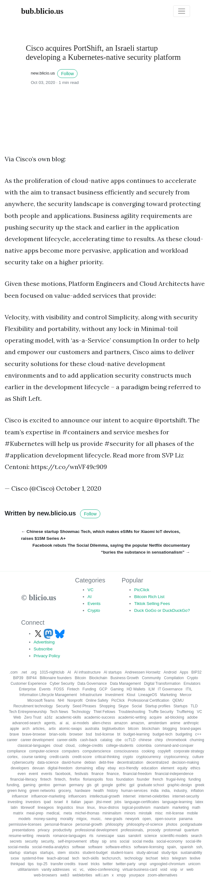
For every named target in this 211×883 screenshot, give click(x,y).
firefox (75, 779)
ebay (112, 768)
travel (83, 864)
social (124, 841)
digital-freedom (60, 768)
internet (129, 796)
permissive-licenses (25, 824)
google (107, 785)
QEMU (177, 700)
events (46, 774)
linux (80, 807)
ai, (68, 723)
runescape (105, 836)
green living (16, 790)
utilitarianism (28, 869)
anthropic (191, 723)
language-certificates (141, 802)
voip (173, 869)
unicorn (194, 864)
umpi (142, 864)
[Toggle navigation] (181, 11)
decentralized (157, 762)
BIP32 (196, 672)
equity (182, 768)
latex (199, 802)
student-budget (95, 852)
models (24, 819)
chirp (159, 740)
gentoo (44, 785)
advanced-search (26, 723)
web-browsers (45, 875)
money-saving (45, 819)
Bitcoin (80, 678)
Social (137, 706)
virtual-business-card (140, 869)
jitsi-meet (103, 802)
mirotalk (145, 813)
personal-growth (88, 824)
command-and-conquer (174, 745)
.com (13, 672)
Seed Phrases (84, 706)
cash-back (88, 740)
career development (37, 740)
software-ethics (118, 847)
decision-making (185, 762)
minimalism (112, 813)
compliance (16, 751)
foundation (125, 779)
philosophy (114, 824)
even (22, 774)
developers (20, 768)
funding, (13, 785)
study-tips (169, 852)
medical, (53, 813)
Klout (131, 695)
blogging (170, 728)
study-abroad (147, 852)
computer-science (44, 751)
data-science (47, 762)
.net (24, 672)
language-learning (177, 802)
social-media (18, 847)
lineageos (45, 807)
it (67, 802)
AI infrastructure (87, 672)
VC (90, 589)
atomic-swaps (70, 728)
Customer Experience (29, 683)
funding (194, 779)
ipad (47, 802)
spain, (172, 847)
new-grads (113, 819)
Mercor (185, 695)
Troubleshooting (131, 712)
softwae (78, 847)
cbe (119, 740)
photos (171, 824)
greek (199, 785)
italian (76, 802)
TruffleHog (184, 712)
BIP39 (18, 678)
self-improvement (72, 841)
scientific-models (174, 836)
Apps (184, 672)
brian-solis (57, 734)
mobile (192, 813)
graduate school (151, 785)
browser (76, 734)
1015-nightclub (52, 672)
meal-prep (34, 813)
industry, (181, 790)
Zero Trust (32, 717)
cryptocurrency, (176, 757)
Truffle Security (160, 712)
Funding (89, 689)
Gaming (116, 689)
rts (91, 836)
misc (159, 813)
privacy (44, 830)
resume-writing (21, 836)
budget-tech (162, 734)
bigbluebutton (113, 728)
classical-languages (34, 745)
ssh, (199, 847)
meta (67, 813)
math (196, 807)
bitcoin (133, 728)
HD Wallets (136, 689)
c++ (198, 734)
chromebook (176, 740)
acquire (155, 717)
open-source (165, 819)
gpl (131, 785)
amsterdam (157, 723)
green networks (42, 790)
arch (25, 728)
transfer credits (63, 864)
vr (181, 869)
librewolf (27, 807)
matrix (18, 813)
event (33, 774)
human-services (134, 790)
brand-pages (190, 728)
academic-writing (132, 717)
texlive (195, 858)
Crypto (94, 610)
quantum (191, 830)
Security (62, 706)
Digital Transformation (162, 683)
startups (30, 852)
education (150, 768)
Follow (67, 73)
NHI (61, 700)
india (154, 790)
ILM (151, 689)
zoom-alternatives (162, 875)
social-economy (169, 841)
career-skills (67, 740)
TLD (194, 706)
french (158, 779)
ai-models (81, 723)
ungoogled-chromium (167, 864)
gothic (121, 785)
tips (31, 864)
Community (151, 678)
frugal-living (175, 779)
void (163, 869)
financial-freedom (137, 774)
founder (143, 779)
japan (88, 802)
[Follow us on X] (39, 633)
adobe (192, 717)
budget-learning (136, 734)
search (196, 836)
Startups (180, 706)
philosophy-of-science (145, 824)
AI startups (113, 672)
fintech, (60, 779)
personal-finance (59, 824)
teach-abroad (58, 858)
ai (60, 723)
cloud (58, 745)
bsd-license (104, 734)
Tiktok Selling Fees (152, 603)
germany (76, 785)
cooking (148, 751)
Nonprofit (75, 700)
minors (130, 813)
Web (17, 717)
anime (175, 723)
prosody (154, 830)
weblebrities (82, 875)
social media (143, 841)
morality (66, 819)
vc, (82, 869)
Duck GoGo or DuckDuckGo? (162, 610)
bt (118, 734)
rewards (43, 836)
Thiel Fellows (104, 712)
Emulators (191, 683)
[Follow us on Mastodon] (49, 633)
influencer (20, 796)
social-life (193, 841)
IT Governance (170, 689)
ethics (195, 768)
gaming (29, 785)
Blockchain (98, 678)
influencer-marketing (48, 796)
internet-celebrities (154, 796)
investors (33, 802)
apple (14, 728)
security (31, 841)
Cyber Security (62, 683)
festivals (81, 774)
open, (147, 819)
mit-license (175, 813)
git (97, 785)
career (12, 740)
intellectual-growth (105, 796)
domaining (84, 768)
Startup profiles (157, 706)
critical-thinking (107, 757)
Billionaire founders (56, 678)
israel (58, 802)
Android (169, 672)
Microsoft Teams (41, 700)
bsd (89, 734)
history (112, 790)
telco (165, 858)
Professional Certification (148, 700)
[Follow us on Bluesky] (60, 633)
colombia (144, 745)
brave (14, 734)
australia (92, 728)
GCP (103, 689)
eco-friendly (128, 768)
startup (15, 852)
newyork (132, 819)
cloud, (71, 745)
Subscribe (43, 649)
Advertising (44, 642)
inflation (197, 790)
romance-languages (69, 836)
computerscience (97, 751)
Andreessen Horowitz (142, 672)
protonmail (172, 830)
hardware (82, 790)
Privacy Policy (47, 655)
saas (121, 836)
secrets (16, 841)
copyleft (164, 751)
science (150, 836)
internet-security (186, 796)
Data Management (125, 683)
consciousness (126, 751)
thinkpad (18, 864)
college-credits (91, 745)
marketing (180, 807)
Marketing (168, 695)
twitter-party (126, 864)
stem (62, 852)
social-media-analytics (50, 847)
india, (166, 790)
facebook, (63, 774)
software (95, 847)
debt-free (106, 762)
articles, (39, 728)
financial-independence (174, 774)
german (59, 785)
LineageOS (147, 695)
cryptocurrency (148, 757)
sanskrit (134, 836)
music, (96, 819)
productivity (62, 830)
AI (90, 596)
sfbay (94, 841)
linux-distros (109, 807)
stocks (74, 852)
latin (14, 807)
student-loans (122, 852)
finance (97, 774)
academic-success (99, 717)
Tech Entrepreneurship (28, 712)
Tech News (59, 712)
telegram (179, 858)
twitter (108, 864)
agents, (50, 723)
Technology (80, 712)
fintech (45, 779)
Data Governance (92, 683)
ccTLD (130, 740)
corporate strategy (189, 751)
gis (89, 785)
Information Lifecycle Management (48, 695)
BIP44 (31, 678)
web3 (64, 875)
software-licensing (149, 847)
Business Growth (124, 678)
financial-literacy (23, 779)
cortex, (12, 757)
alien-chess (101, 723)
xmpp (121, 875)
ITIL (189, 689)
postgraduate (191, 824)
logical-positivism (136, 807)
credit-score (82, 757)
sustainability (191, 852)
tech (75, 858)
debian (90, 762)
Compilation (174, 678)
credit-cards (59, 757)
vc (75, 869)
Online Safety (97, 700)
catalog (106, 740)
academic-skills (68, 717)
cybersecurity (23, 762)
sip (104, 841)
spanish (186, 847)
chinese (145, 740)
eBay (100, 768)
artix (52, 728)
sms (113, 841)
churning (197, 740)
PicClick (141, 589)
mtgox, (82, 819)
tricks (95, 864)
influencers (77, 796)
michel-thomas (87, 813)
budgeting (184, 734)
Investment (114, 695)
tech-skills (90, 858)
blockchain (151, 728)
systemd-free (33, 858)
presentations (23, 830)
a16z (48, 717)
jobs (117, 802)
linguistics (65, 807)
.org (33, 672)
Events (94, 603)
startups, (47, 852)
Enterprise (27, 689)
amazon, (138, 723)
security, (48, 841)
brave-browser (34, 734)
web (190, 869)
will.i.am (102, 875)
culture (197, 757)
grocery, (65, 790)
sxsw (15, 858)
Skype (123, 706)
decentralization (130, 762)
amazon (121, 723)
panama (186, 819)
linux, (91, 807)
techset (152, 858)
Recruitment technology (33, 706)
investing (15, 802)
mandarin (161, 807)
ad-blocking (174, 717)
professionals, (132, 830)
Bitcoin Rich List (149, 596)
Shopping (107, 706)
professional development (96, 830)
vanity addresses (56, 869)
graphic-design (179, 785)
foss (109, 779)
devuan (38, 768)
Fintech (73, 689)
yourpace (136, 875)
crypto (128, 757)
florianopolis (93, 779)
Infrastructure (91, 695)
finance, (113, 774)
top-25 (42, 864)
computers (70, 751)
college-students (119, 745)
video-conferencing (103, 869)
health (98, 790)
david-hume (71, 762)
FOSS (59, 689)
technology (133, 858)
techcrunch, (111, 858)
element (167, 768)
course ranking (34, 757)
